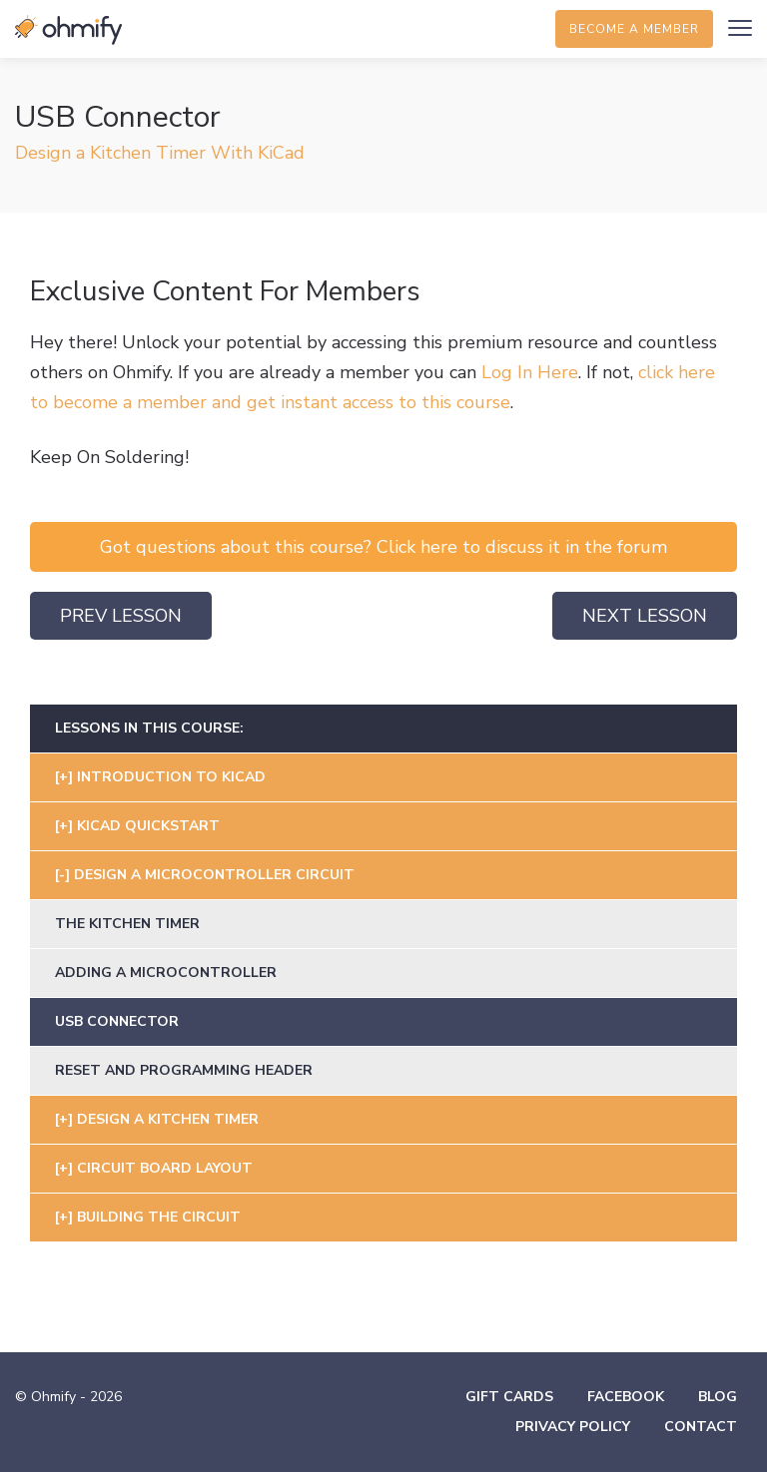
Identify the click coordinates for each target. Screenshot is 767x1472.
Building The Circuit (159, 1217)
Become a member (634, 29)
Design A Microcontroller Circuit (214, 874)
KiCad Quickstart (148, 825)
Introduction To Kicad (171, 776)
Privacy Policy (572, 1426)
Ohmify (70, 30)
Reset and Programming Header (184, 1070)
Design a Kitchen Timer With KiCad (160, 153)
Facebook (625, 1396)
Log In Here (529, 372)
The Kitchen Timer (127, 923)
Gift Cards (509, 1396)
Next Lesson (644, 616)
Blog (717, 1396)
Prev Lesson (121, 616)
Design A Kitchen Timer (168, 1119)
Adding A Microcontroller (166, 972)
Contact (700, 1426)
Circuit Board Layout (165, 1168)
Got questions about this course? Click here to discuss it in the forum (383, 547)
